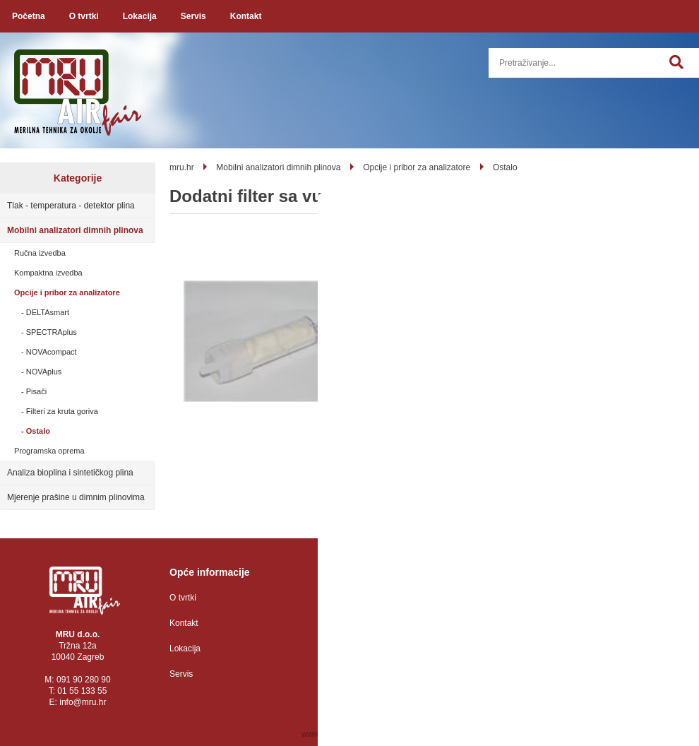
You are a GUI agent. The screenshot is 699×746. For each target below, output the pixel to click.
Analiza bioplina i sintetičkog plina (70, 473)
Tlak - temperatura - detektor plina (71, 206)
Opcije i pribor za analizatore (67, 292)
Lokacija (140, 16)
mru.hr (181, 167)
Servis (193, 16)
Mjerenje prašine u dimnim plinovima (76, 497)
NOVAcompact (51, 352)
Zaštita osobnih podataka (379, 598)
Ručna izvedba (40, 253)
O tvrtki (84, 16)
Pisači (36, 391)
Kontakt (246, 16)
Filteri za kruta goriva (62, 411)
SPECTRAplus (51, 332)
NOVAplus (44, 371)
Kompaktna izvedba (48, 272)
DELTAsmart (47, 312)
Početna (28, 16)
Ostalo (38, 431)
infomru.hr (82, 702)
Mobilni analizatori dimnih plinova (75, 230)
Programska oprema (49, 450)
